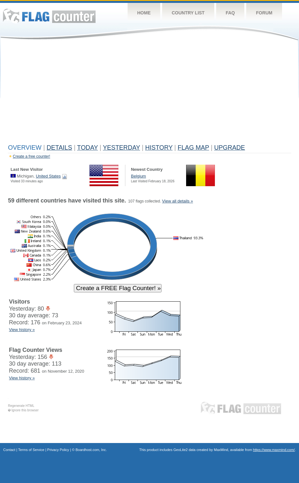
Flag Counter (49, 16)
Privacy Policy (58, 450)
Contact (9, 450)
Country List (188, 12)
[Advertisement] (149, 93)
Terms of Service (31, 450)
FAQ (230, 12)
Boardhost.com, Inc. (91, 450)
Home (144, 12)
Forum (264, 12)
